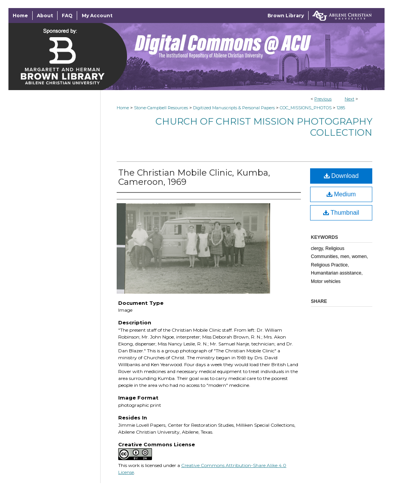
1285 (341, 107)
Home (123, 107)
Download (341, 176)
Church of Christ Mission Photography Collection (263, 127)
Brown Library (286, 15)
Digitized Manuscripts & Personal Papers (234, 107)
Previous (323, 99)
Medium (341, 194)
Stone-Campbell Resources (161, 107)
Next (349, 99)
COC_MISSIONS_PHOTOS (306, 107)
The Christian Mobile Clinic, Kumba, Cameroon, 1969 (194, 177)
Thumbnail (341, 212)
